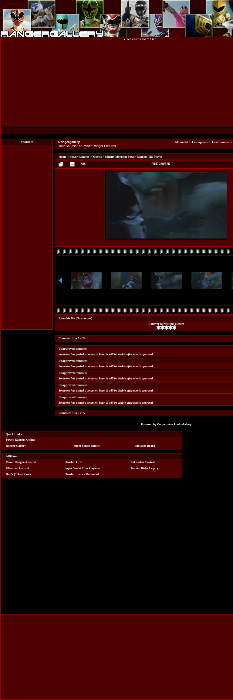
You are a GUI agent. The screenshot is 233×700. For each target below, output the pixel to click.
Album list (181, 142)
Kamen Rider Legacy (144, 468)
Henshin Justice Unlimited (82, 474)
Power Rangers (79, 156)
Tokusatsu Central (143, 462)
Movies (97, 156)
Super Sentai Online (86, 445)
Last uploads (200, 142)
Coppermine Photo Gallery (174, 424)
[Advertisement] (27, 237)
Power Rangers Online (20, 439)
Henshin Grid (74, 462)
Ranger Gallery (16, 445)
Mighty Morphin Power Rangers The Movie (133, 156)
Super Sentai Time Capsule (82, 468)
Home (62, 156)
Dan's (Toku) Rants (18, 474)
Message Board (145, 445)
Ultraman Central (17, 468)
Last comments (222, 142)
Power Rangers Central (21, 462)
